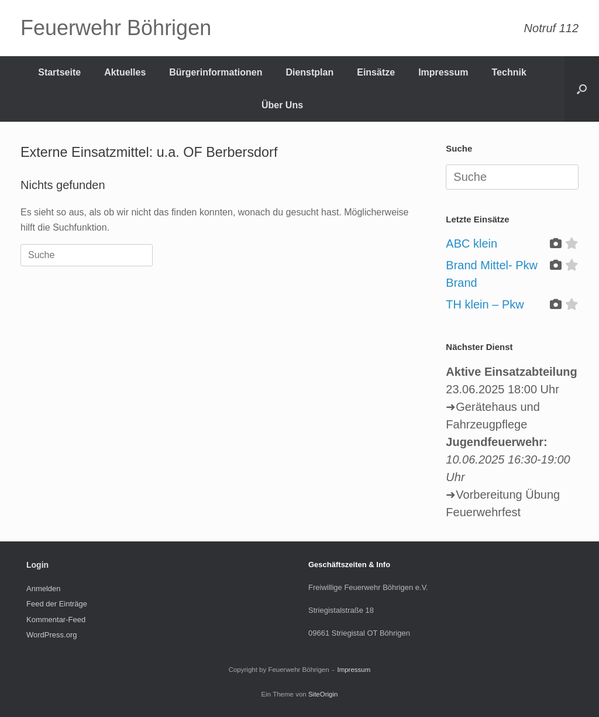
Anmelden (43, 588)
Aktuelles (125, 72)
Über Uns (282, 105)
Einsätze (376, 72)
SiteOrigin (323, 694)
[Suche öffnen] (581, 89)
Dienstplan (309, 72)
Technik (509, 72)
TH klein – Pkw (485, 304)
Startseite (59, 72)
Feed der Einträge (56, 603)
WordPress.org (51, 634)
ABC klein (471, 243)
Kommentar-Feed (55, 619)
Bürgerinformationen (215, 72)
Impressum (443, 72)
